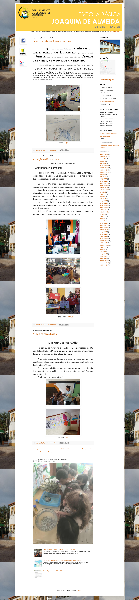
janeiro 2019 (103, 258)
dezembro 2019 (104, 238)
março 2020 (103, 232)
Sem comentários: (51, 150)
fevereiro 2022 (104, 203)
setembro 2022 (104, 190)
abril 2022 (103, 199)
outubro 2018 (104, 265)
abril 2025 (103, 163)
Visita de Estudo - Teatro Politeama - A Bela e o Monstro (59, 550)
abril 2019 (103, 252)
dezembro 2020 (104, 225)
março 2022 (103, 201)
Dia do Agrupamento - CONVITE (52, 571)
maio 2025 (103, 161)
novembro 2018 (104, 263)
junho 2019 (103, 247)
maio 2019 (103, 249)
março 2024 (103, 179)
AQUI (66, 143)
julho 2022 (103, 192)
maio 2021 (103, 218)
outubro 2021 (104, 210)
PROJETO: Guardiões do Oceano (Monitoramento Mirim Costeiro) (62, 560)
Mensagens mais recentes (40, 449)
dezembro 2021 (104, 205)
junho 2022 (103, 194)
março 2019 (103, 254)
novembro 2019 (104, 241)
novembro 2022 (104, 185)
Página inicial (65, 449)
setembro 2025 (104, 156)
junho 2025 (103, 159)
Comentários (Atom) (45, 452)
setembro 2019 (104, 245)
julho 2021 (103, 214)
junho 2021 (103, 216)
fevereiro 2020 (104, 234)
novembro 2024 (104, 168)
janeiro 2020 (103, 236)
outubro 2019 (104, 243)
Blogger (79, 590)
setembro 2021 (104, 212)
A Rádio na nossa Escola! (45, 334)
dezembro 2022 (104, 183)
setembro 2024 (104, 172)
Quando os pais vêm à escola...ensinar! (52, 41)
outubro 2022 (104, 188)
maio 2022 (103, 196)
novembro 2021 (104, 207)
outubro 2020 (104, 229)
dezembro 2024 (104, 165)
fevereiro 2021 (104, 223)
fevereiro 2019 (104, 256)
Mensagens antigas (87, 449)
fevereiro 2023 (104, 181)
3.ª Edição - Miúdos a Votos (46, 159)
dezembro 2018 (104, 260)
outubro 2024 (104, 170)
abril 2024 (103, 176)
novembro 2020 (104, 227)
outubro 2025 (104, 154)
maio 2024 (103, 174)
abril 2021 (103, 221)
